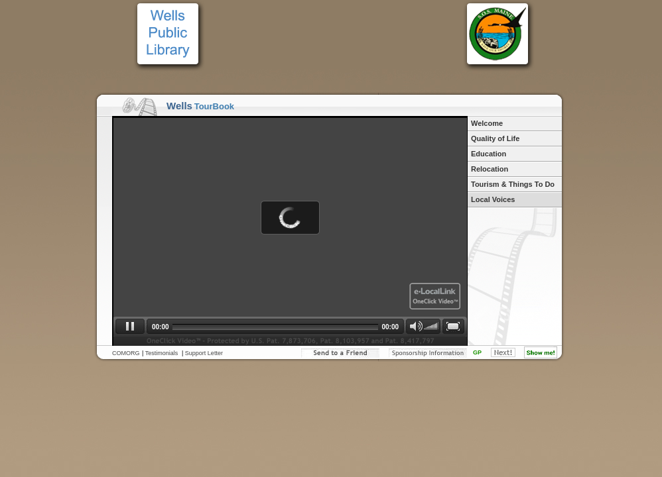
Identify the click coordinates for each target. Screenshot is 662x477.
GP (477, 352)
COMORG (126, 353)
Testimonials (161, 353)
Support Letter (204, 353)
